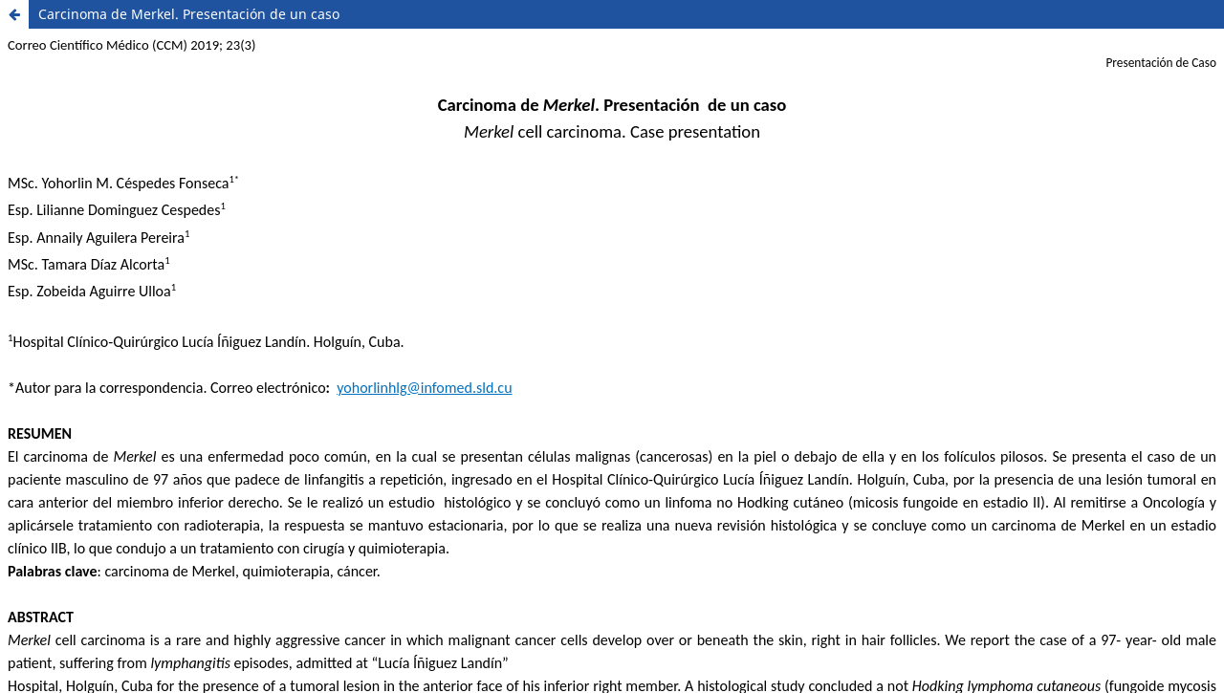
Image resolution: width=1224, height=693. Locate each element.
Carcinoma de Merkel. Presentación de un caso (188, 14)
